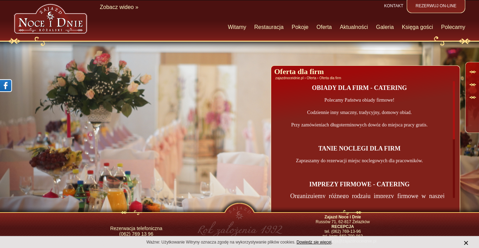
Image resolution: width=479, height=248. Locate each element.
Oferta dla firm (330, 78)
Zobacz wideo (117, 7)
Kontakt (393, 5)
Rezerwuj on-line (436, 5)
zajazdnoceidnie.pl (289, 78)
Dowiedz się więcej (314, 242)
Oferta (311, 78)
